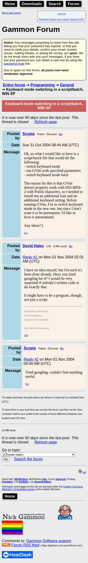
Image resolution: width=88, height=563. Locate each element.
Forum (74, 4)
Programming (42, 85)
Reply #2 (31, 359)
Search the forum (28, 459)
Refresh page (45, 122)
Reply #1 (30, 257)
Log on (61, 13)
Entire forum (14, 85)
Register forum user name (54, 19)
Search (55, 4)
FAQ (81, 19)
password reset (14, 63)
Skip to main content (11, 13)
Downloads (32, 4)
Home (10, 4)
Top (25, 233)
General (67, 85)
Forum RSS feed (25, 545)
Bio (60, 134)
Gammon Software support (48, 541)
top (82, 472)
